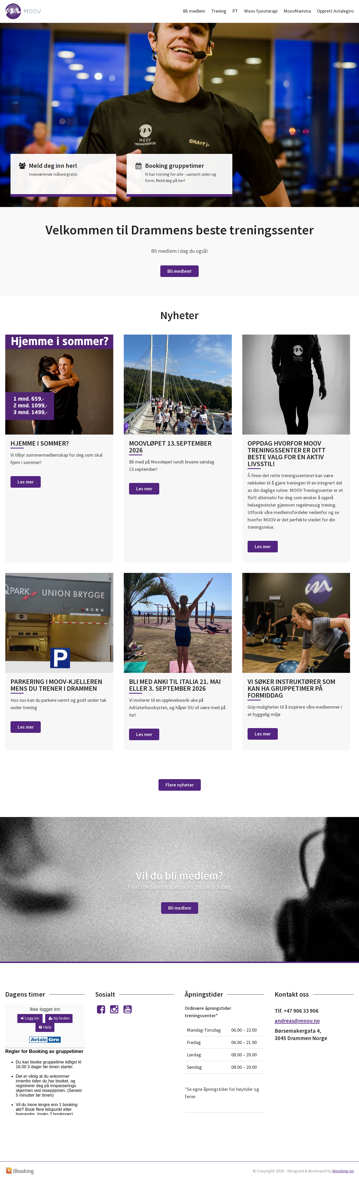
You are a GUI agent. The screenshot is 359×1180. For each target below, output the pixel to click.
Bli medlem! (179, 271)
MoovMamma (297, 11)
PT (235, 11)
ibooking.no (343, 1170)
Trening (218, 11)
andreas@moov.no (297, 1020)
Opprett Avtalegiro (335, 11)
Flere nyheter (180, 785)
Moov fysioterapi (261, 11)
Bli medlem (194, 11)
